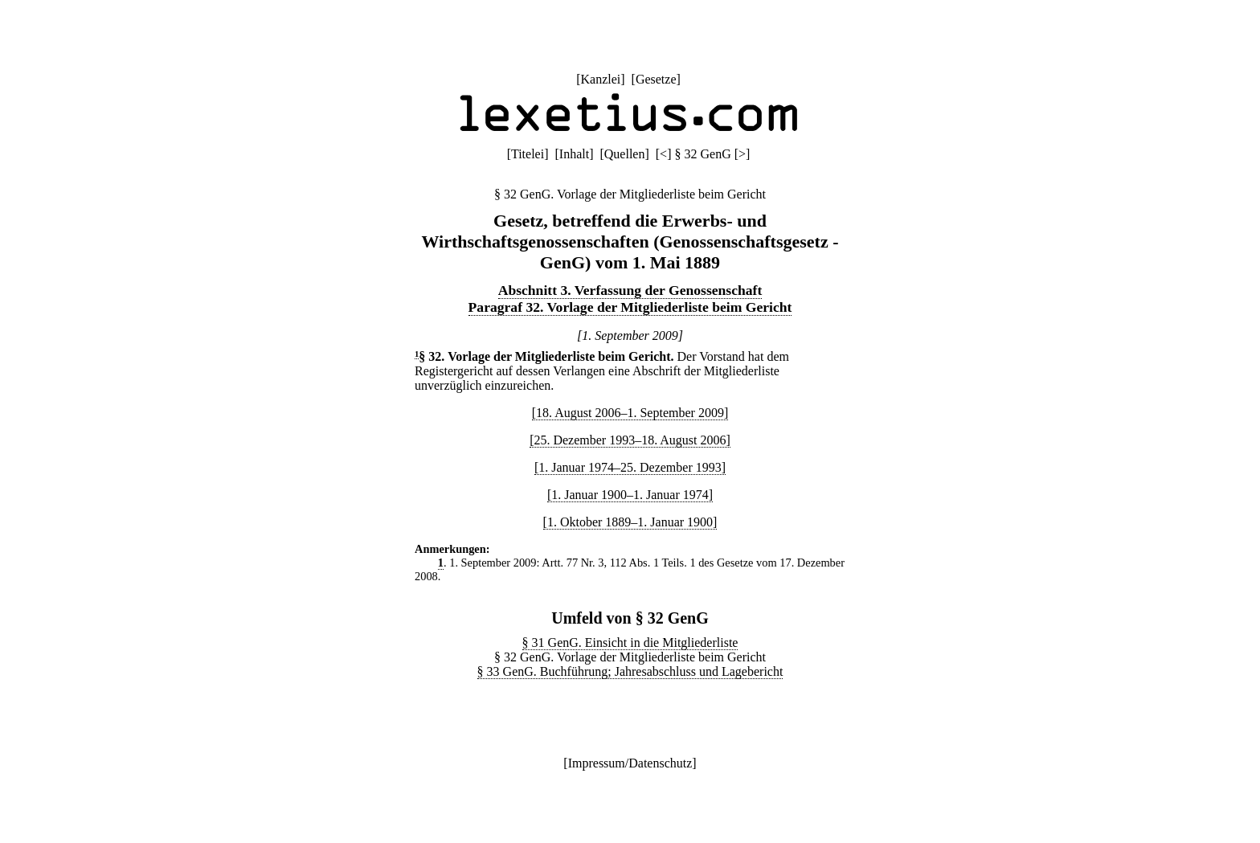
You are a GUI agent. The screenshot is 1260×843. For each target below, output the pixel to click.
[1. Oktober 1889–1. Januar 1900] (630, 522)
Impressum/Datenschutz (630, 763)
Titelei (527, 154)
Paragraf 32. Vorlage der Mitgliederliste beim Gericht (630, 307)
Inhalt (574, 154)
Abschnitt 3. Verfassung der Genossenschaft (630, 290)
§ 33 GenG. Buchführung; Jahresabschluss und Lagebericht (630, 671)
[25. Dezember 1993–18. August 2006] (630, 440)
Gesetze (656, 79)
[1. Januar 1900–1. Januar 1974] (630, 494)
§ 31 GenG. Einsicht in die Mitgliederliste (630, 642)
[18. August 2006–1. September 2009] (630, 412)
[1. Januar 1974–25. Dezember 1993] (630, 467)
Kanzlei (600, 79)
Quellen (624, 154)
